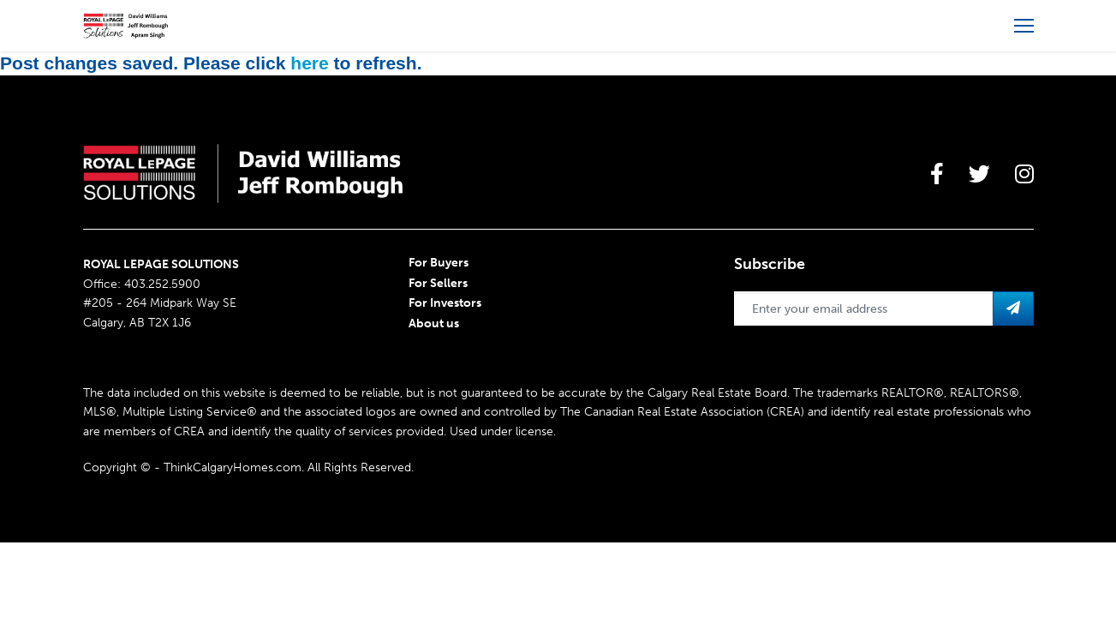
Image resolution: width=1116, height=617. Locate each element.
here (309, 63)
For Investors (445, 303)
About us (434, 323)
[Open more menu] (1024, 25)
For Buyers (438, 262)
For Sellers (438, 283)
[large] (937, 174)
